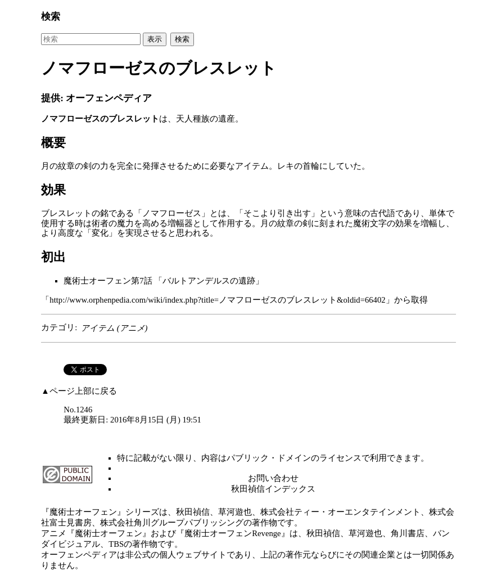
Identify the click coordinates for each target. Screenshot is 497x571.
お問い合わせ (273, 478)
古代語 (382, 213)
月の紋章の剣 (66, 165)
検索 (50, 16)
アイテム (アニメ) (114, 327)
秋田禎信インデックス (273, 488)
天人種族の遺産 (205, 118)
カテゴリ (58, 327)
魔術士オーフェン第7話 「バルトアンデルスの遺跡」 (164, 280)
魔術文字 (370, 223)
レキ (285, 165)
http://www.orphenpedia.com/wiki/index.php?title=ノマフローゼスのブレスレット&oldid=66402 (217, 299)
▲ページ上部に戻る (79, 390)
